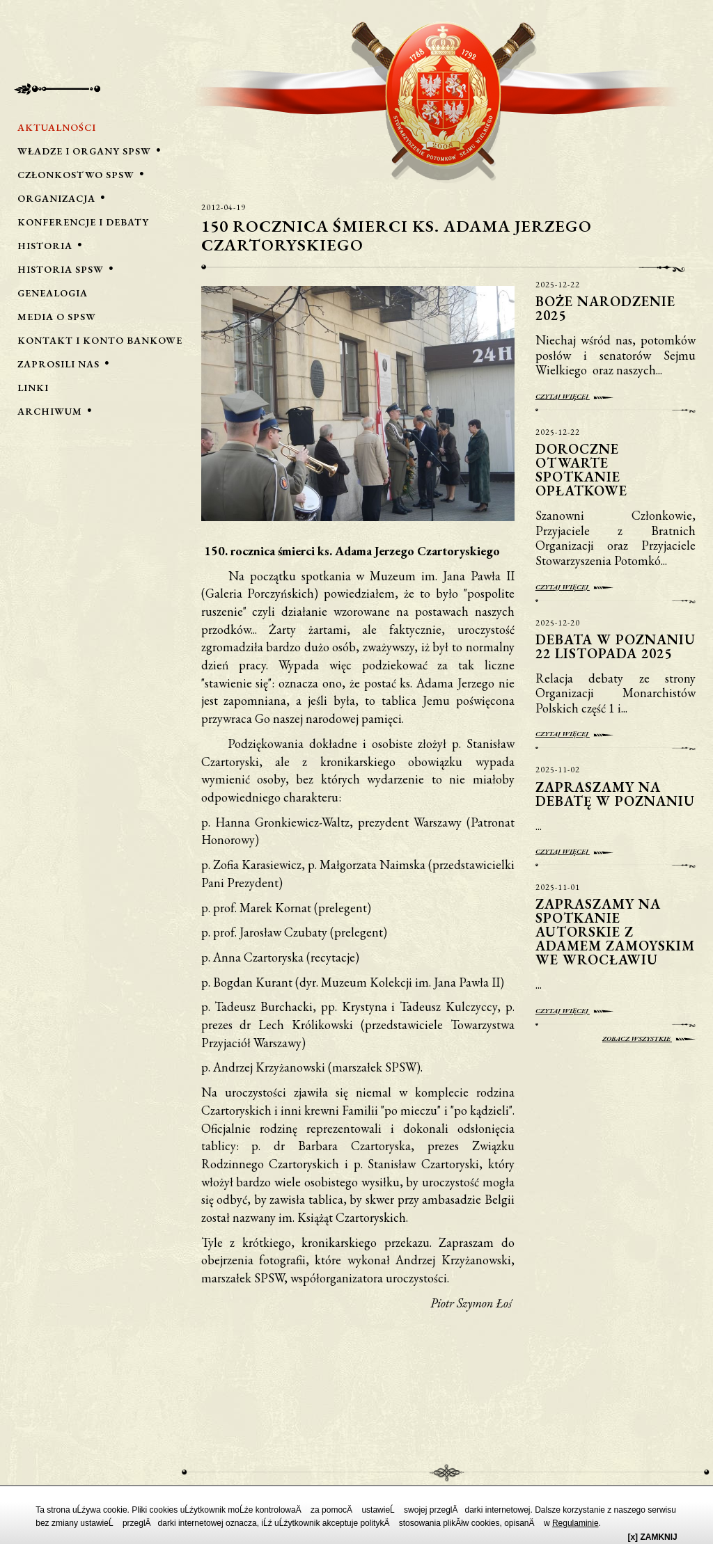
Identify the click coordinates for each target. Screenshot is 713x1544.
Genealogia (52, 293)
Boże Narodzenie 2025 (605, 308)
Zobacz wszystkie (649, 1038)
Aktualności (56, 127)
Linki (33, 387)
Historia (44, 245)
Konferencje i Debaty (83, 222)
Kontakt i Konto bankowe (99, 340)
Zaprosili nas (58, 364)
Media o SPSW (56, 316)
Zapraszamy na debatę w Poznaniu (615, 794)
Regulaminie (575, 1523)
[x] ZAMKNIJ (652, 1537)
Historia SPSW (60, 269)
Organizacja (56, 198)
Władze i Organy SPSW (84, 151)
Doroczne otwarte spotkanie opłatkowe (583, 470)
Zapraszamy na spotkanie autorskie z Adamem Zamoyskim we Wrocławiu (615, 932)
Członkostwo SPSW (75, 174)
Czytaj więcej (574, 396)
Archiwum (49, 411)
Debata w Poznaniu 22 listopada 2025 (615, 646)
